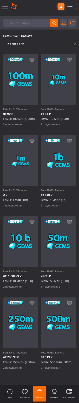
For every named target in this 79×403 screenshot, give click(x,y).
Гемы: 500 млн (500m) (56, 362)
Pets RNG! (11, 35)
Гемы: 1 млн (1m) (15, 200)
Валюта (26, 35)
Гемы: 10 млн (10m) (55, 119)
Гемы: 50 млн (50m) (55, 281)
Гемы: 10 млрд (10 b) (18, 281)
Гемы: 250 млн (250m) (19, 362)
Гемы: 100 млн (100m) (19, 119)
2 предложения (50, 205)
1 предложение (12, 205)
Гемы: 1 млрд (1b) (53, 200)
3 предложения (12, 124)
